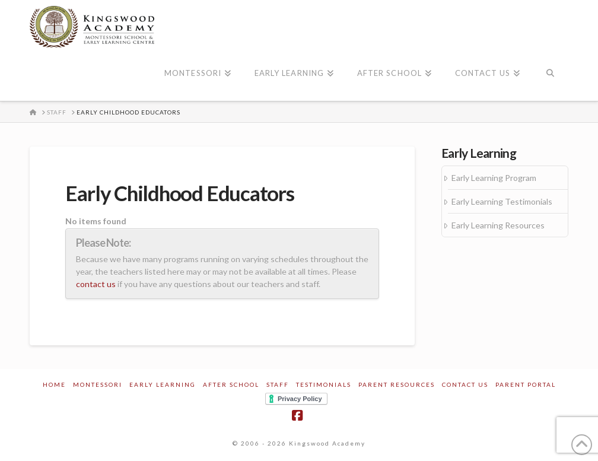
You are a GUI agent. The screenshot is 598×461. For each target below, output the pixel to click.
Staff (277, 384)
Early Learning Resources (498, 225)
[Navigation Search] (550, 74)
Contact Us (465, 384)
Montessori (97, 384)
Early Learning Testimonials (501, 201)
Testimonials (323, 384)
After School (231, 384)
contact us (96, 284)
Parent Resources (396, 384)
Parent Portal (525, 384)
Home (54, 384)
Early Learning (162, 384)
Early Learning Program (493, 178)
